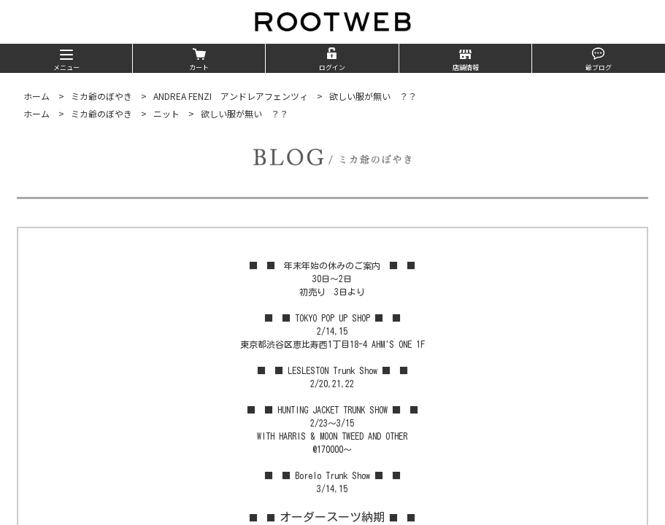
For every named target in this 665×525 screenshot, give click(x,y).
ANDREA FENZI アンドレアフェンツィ (230, 96)
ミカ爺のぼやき (101, 96)
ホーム (36, 96)
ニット (166, 113)
